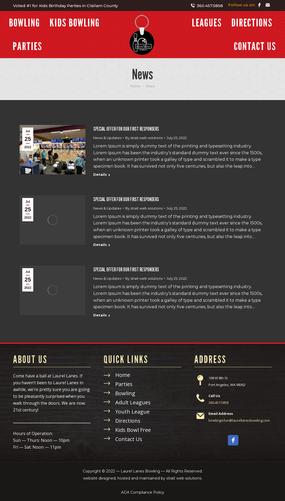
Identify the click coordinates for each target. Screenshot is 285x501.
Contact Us (128, 439)
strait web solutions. (184, 478)
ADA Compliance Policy (142, 492)
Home (122, 375)
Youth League (132, 411)
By (144, 138)
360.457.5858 (206, 5)
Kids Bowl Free (133, 430)
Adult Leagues (133, 402)
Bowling (125, 393)
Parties (124, 384)
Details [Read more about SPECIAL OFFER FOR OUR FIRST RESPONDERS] (100, 174)
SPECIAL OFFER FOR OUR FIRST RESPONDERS (126, 129)
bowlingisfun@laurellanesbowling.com (239, 420)
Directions (127, 420)
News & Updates (107, 138)
